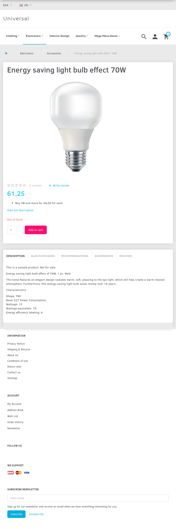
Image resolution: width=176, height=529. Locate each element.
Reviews (125, 256)
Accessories (104, 256)
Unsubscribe (36, 514)
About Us (12, 355)
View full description (20, 210)
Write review (60, 185)
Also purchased (43, 256)
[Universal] (16, 18)
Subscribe (16, 514)
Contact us (13, 372)
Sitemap (12, 378)
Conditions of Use (17, 360)
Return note (14, 366)
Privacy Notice (16, 343)
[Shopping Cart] (166, 36)
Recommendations (74, 256)
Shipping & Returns (18, 349)
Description (15, 256)
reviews (35, 185)
